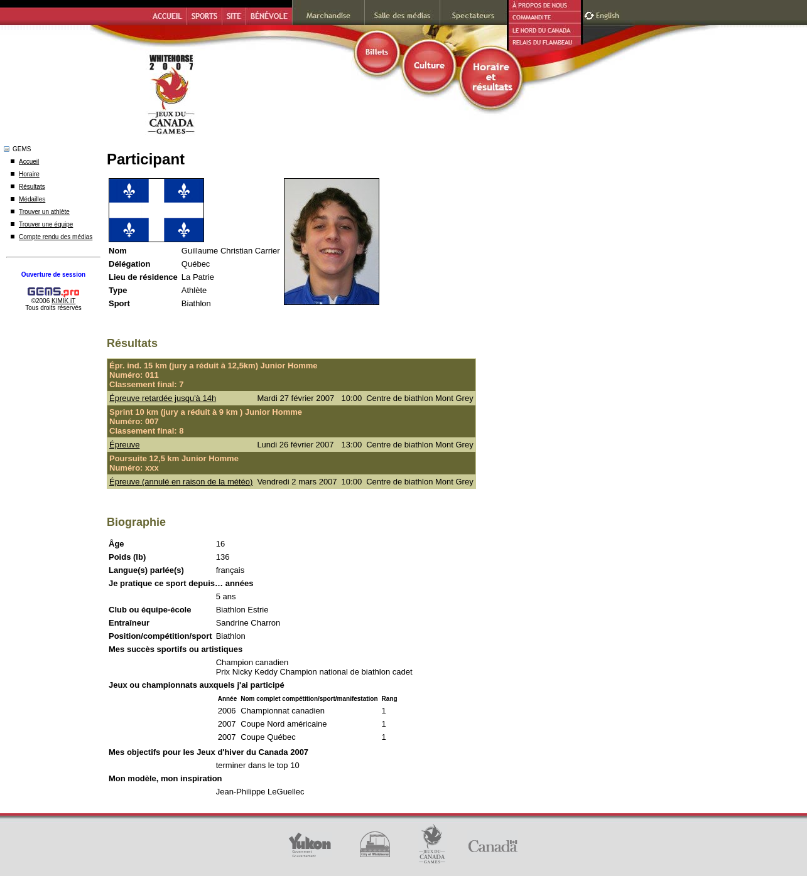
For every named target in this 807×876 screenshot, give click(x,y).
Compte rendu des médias (55, 236)
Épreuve (124, 444)
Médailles (32, 199)
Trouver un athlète (44, 211)
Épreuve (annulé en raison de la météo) (180, 481)
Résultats (32, 186)
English (608, 14)
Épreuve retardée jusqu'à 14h (162, 398)
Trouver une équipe (46, 224)
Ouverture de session (53, 274)
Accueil (29, 161)
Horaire (29, 174)
